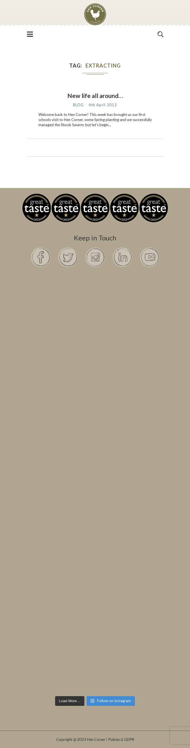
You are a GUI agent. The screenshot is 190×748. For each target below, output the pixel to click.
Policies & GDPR (121, 739)
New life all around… (95, 95)
